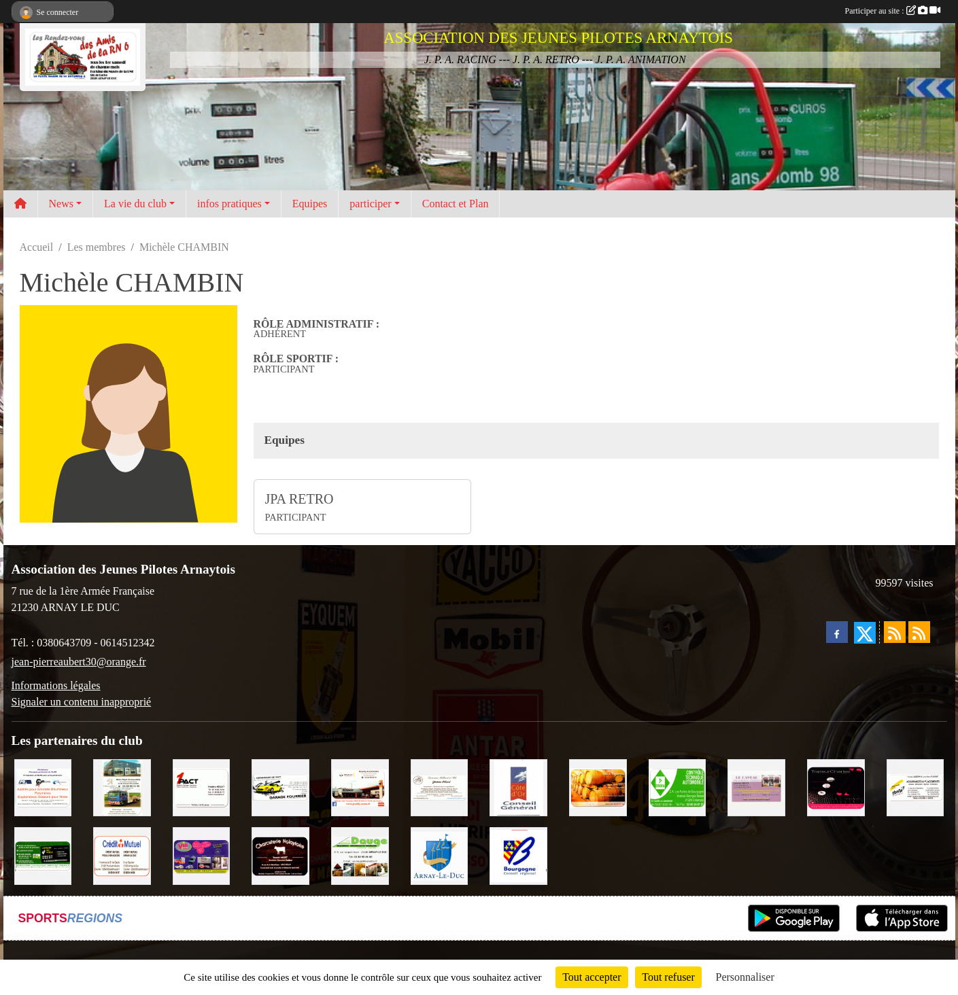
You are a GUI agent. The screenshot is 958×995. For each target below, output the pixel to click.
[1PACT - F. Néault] (201, 786)
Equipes (310, 203)
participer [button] (370, 203)
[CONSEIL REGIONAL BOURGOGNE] (518, 854)
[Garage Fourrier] (280, 786)
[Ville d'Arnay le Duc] (439, 854)
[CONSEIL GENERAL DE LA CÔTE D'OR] (518, 786)
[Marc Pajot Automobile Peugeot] (122, 786)
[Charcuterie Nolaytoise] (280, 854)
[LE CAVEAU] (756, 786)
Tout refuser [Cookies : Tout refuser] (668, 977)
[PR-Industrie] (43, 786)
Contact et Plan (455, 203)
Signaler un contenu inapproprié (82, 702)
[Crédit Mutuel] (122, 854)
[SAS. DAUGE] (360, 854)
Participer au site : (892, 11)
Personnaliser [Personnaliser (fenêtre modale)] (745, 977)
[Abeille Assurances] (915, 786)
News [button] (61, 203)
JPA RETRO (299, 498)
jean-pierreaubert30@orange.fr (79, 661)
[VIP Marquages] (201, 854)
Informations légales (56, 685)
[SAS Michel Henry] (43, 854)
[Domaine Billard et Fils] (439, 786)
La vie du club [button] (135, 203)
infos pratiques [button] (229, 203)
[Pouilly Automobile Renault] (360, 786)
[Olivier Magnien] (598, 786)
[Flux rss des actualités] (895, 632)
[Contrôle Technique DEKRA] (677, 786)
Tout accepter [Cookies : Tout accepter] (591, 977)
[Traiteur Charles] (836, 786)
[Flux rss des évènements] (919, 632)
